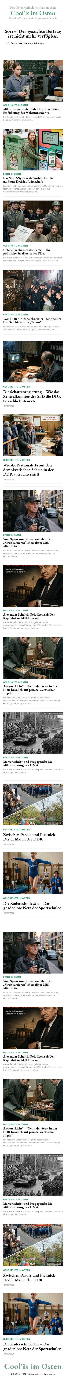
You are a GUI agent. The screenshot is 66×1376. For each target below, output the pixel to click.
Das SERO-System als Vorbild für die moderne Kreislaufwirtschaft (28, 180)
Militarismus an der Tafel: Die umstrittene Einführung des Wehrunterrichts (32, 111)
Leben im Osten (12, 174)
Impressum (49, 1374)
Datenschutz (35, 1374)
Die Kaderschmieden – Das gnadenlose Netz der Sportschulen (32, 906)
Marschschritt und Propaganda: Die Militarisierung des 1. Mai (27, 763)
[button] (34, 43)
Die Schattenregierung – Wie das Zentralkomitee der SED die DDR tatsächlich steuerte (32, 396)
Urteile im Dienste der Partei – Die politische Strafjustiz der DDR (26, 251)
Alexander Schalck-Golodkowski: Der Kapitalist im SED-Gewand (29, 616)
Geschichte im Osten (15, 105)
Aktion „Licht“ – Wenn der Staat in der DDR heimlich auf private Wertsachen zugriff (30, 689)
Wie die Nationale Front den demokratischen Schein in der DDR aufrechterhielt (28, 469)
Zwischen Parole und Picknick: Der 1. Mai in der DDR (30, 837)
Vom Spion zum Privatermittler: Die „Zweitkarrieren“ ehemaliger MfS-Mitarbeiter (27, 542)
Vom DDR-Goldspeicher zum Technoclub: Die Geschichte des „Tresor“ (32, 320)
